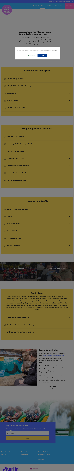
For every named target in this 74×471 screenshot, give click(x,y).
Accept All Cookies (42, 55)
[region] (37, 53)
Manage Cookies (31, 55)
